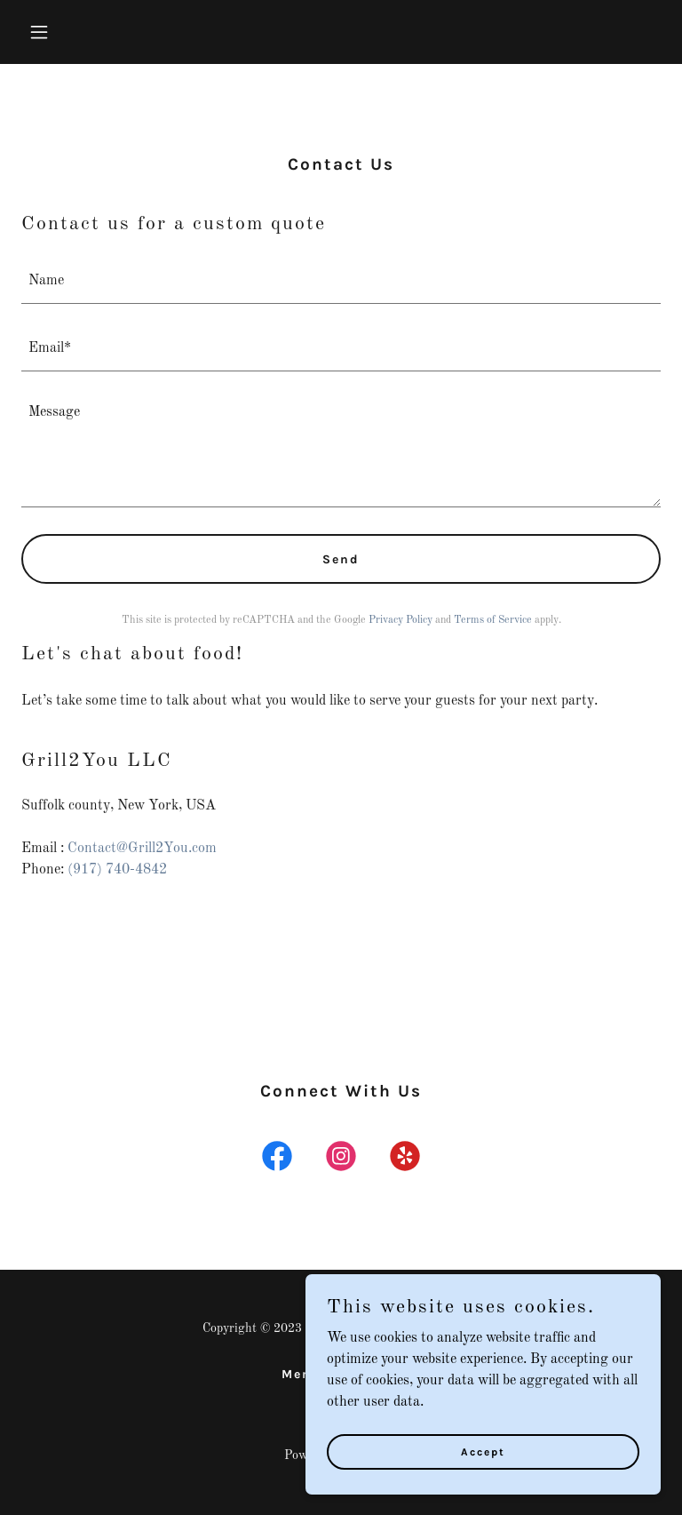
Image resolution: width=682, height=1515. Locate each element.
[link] (277, 1159)
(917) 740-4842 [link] (117, 870)
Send (341, 559)
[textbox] (341, 281)
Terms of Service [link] (493, 620)
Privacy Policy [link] (400, 620)
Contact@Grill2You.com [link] (142, 848)
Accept (483, 1451)
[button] (69, 32)
